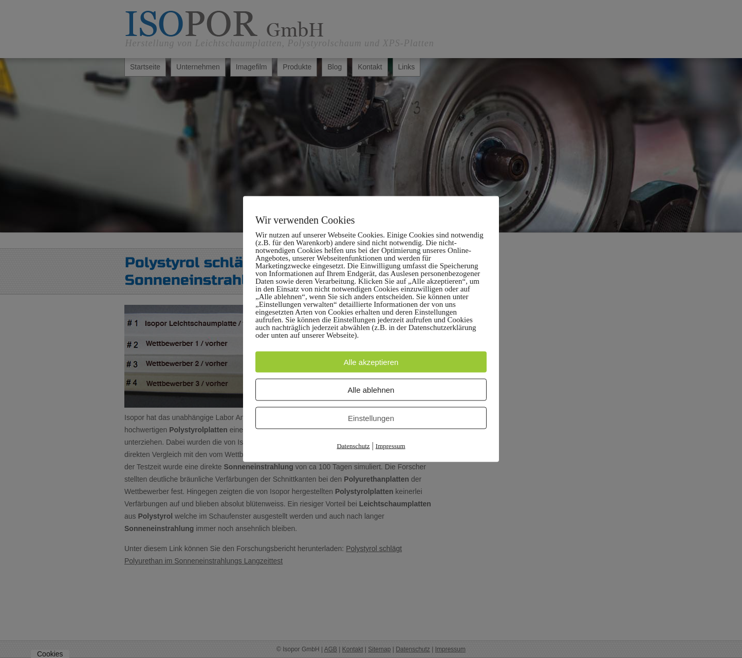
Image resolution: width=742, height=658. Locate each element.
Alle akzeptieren (371, 362)
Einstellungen (371, 418)
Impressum (390, 446)
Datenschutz (353, 446)
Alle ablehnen (371, 390)
